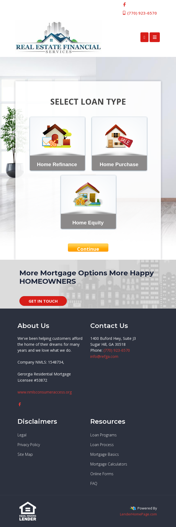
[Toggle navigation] (155, 37)
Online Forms (101, 473)
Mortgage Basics (104, 454)
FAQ (93, 483)
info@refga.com (104, 356)
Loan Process (102, 444)
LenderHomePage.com (138, 514)
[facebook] (124, 4)
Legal (22, 434)
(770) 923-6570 (139, 13)
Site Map (25, 454)
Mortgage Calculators (108, 464)
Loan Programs (103, 434)
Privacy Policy (29, 444)
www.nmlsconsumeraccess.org (45, 392)
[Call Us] (144, 37)
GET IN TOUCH (43, 301)
